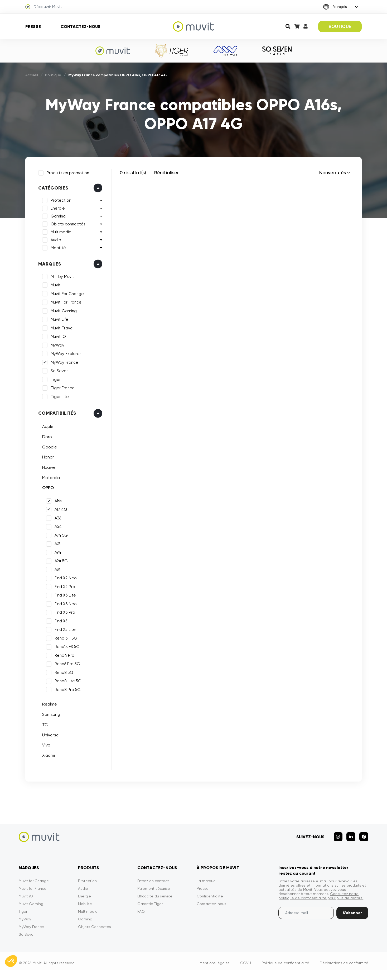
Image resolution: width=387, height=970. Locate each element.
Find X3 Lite (64, 594)
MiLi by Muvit (61, 275)
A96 (56, 568)
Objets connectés (67, 223)
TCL (45, 723)
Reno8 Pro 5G (67, 688)
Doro (46, 435)
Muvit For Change (66, 292)
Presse (33, 26)
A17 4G (60, 508)
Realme (48, 703)
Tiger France (62, 387)
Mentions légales (215, 959)
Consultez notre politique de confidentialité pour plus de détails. (320, 892)
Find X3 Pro (64, 611)
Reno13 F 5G (65, 637)
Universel (50, 733)
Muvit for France (32, 885)
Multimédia (88, 908)
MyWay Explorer (65, 352)
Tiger (55, 378)
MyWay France (63, 361)
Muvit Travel (61, 327)
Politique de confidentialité (285, 959)
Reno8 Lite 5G (67, 680)
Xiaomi (47, 754)
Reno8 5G (63, 671)
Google (48, 445)
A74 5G (60, 534)
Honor (47, 455)
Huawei (48, 466)
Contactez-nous (80, 26)
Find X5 (60, 620)
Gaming (57, 215)
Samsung (50, 713)
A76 (56, 542)
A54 (57, 525)
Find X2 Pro (64, 585)
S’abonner (352, 909)
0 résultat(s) (133, 172)
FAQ (141, 908)
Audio (55, 238)
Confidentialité (210, 892)
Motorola (50, 476)
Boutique (53, 75)
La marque (206, 877)
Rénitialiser (166, 172)
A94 (57, 551)
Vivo (45, 743)
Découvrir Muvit (43, 6)
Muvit (55, 284)
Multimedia (60, 231)
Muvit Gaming (63, 309)
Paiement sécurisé (153, 885)
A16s (57, 500)
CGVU (245, 959)
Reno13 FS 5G (66, 645)
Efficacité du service (154, 892)
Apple (46, 425)
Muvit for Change (34, 877)
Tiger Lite (59, 395)
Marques (48, 263)
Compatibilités (56, 412)
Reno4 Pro (63, 654)
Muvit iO (57, 335)
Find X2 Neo (65, 577)
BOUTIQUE (340, 26)
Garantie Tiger (150, 900)
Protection (60, 199)
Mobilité (57, 246)
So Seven (58, 369)
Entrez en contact (153, 877)
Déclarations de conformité (344, 959)
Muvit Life (58, 318)
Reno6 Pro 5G (66, 662)
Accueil (31, 75)
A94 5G (60, 559)
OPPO (47, 486)
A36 (57, 517)
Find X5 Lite (64, 628)
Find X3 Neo (65, 602)
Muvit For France (65, 301)
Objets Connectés (94, 923)
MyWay (56, 344)
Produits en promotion (67, 171)
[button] (11, 961)
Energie (57, 207)
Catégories (52, 187)
